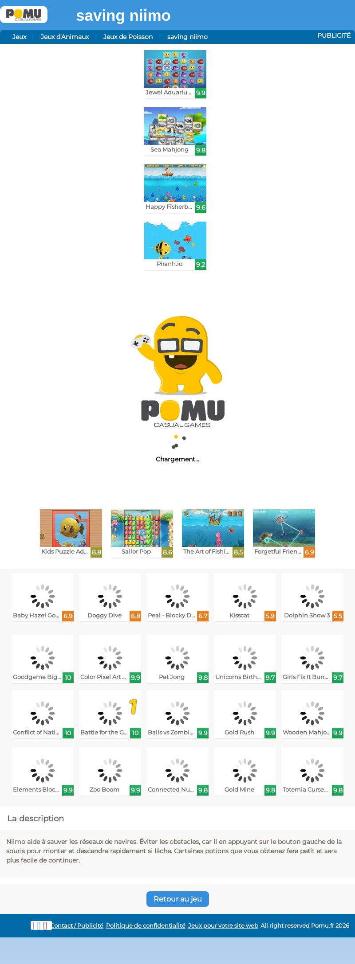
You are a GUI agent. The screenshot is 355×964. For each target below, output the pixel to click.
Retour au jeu (178, 899)
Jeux (19, 37)
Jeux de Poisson (128, 37)
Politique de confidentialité (145, 925)
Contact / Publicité (76, 925)
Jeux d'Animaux (65, 37)
